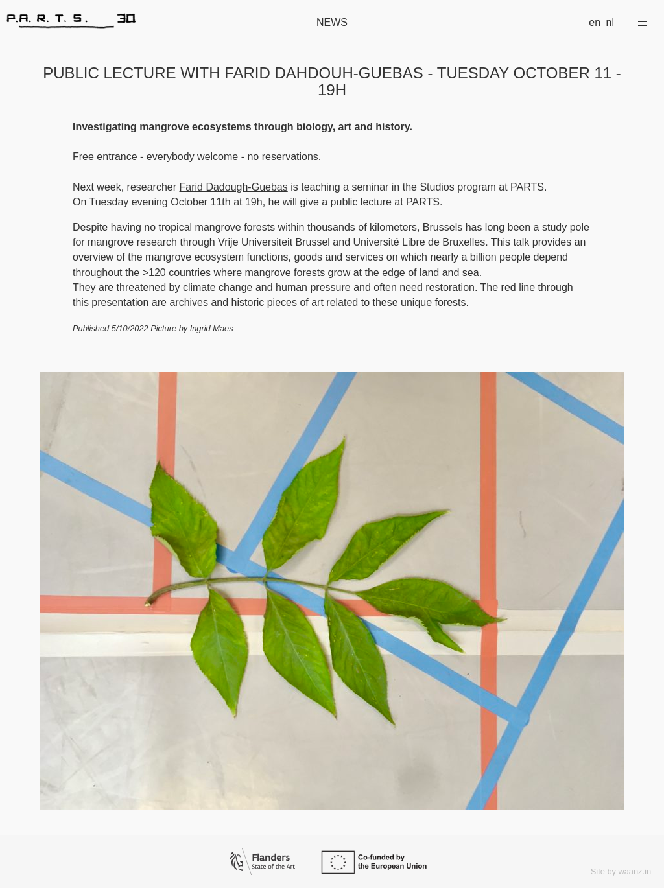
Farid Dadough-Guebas (234, 187)
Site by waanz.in (621, 871)
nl (610, 22)
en (594, 22)
